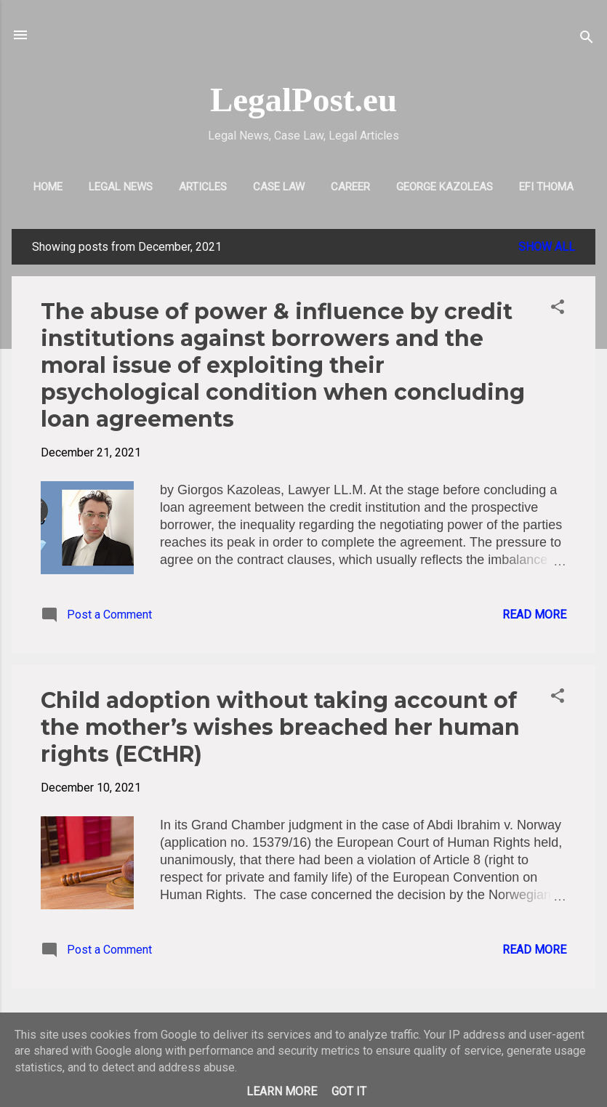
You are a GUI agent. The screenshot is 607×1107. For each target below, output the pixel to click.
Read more (534, 614)
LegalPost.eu (303, 99)
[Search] (586, 39)
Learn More (281, 1091)
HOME (48, 186)
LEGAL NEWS (121, 186)
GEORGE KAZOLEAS (444, 186)
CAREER (350, 186)
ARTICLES (203, 186)
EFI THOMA (546, 186)
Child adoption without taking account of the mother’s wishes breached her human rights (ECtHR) (280, 727)
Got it (348, 1091)
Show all (546, 247)
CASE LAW (279, 186)
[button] (557, 309)
